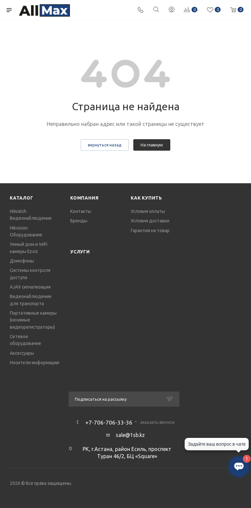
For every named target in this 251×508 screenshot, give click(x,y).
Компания (84, 198)
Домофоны (22, 260)
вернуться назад (105, 144)
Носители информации (34, 362)
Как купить (146, 198)
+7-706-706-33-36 (108, 422)
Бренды (78, 220)
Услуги (80, 251)
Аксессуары (22, 353)
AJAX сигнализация (30, 287)
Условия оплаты (148, 211)
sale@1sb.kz (130, 435)
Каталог (21, 198)
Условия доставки (150, 220)
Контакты (80, 211)
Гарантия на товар (150, 230)
